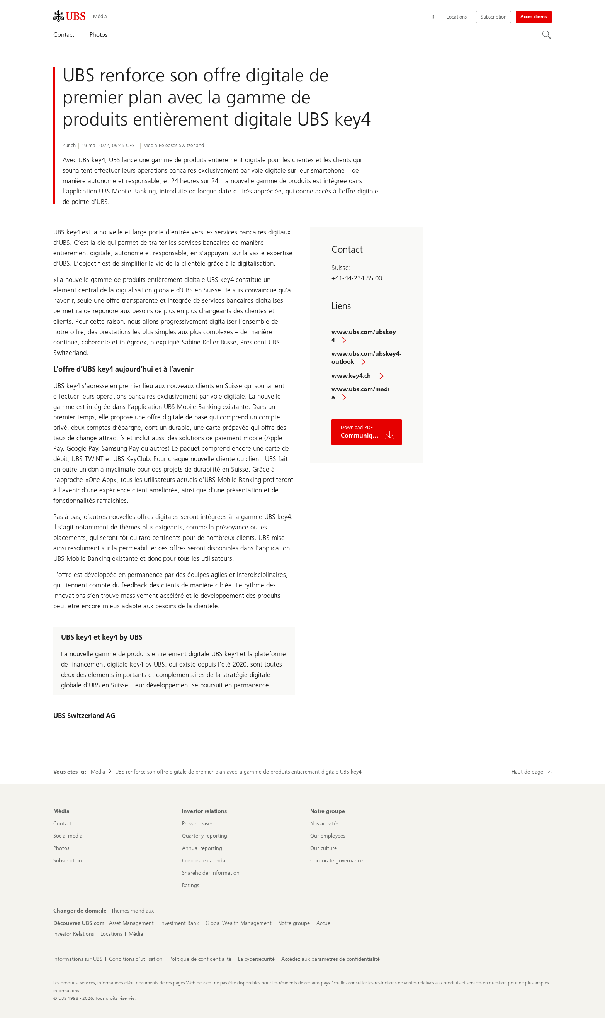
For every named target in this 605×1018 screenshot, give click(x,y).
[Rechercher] (547, 35)
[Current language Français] (432, 17)
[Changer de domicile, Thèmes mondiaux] (132, 911)
